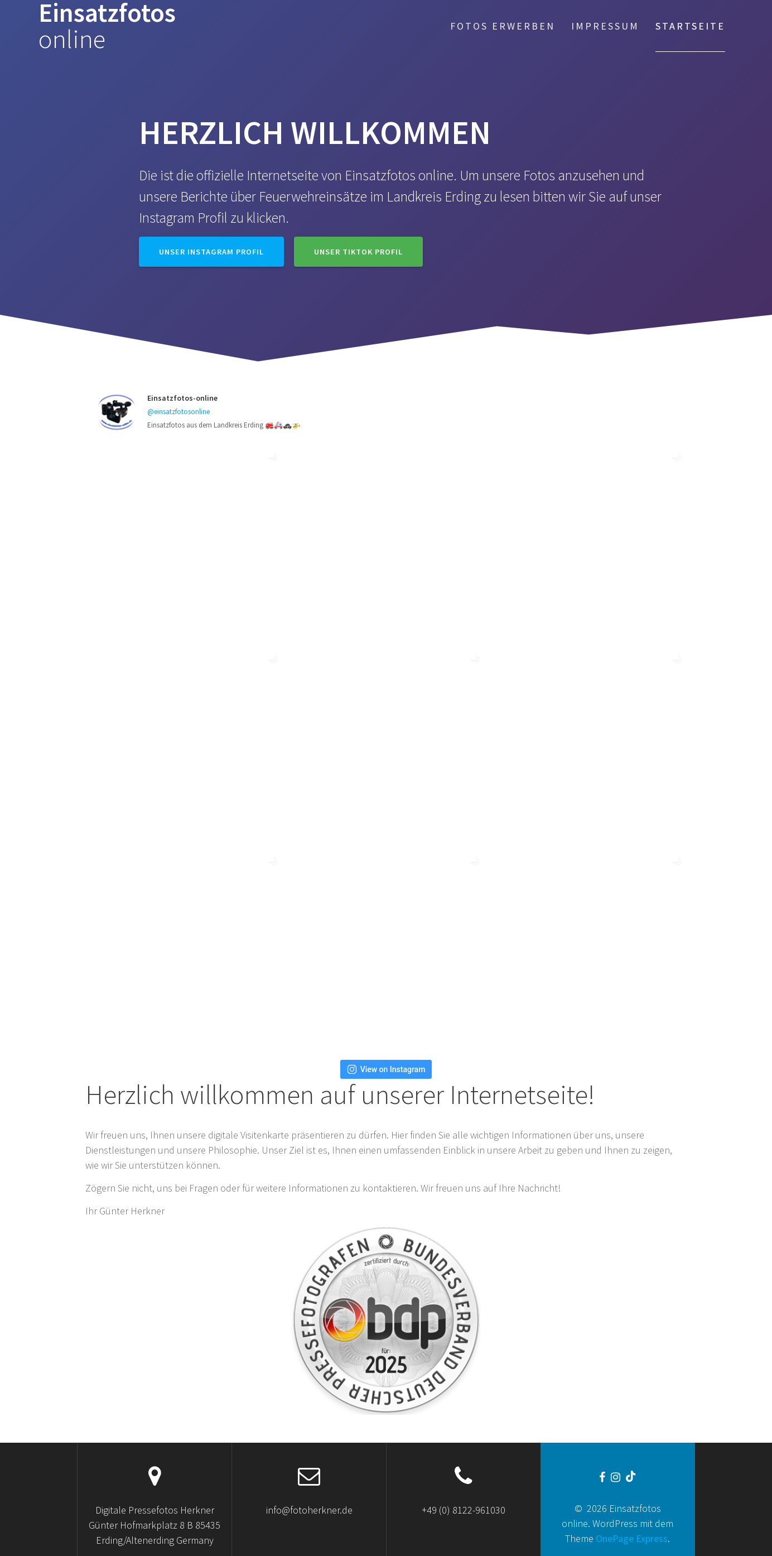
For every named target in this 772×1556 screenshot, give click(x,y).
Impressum (605, 26)
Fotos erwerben (502, 26)
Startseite (690, 26)
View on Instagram (386, 1069)
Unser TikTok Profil (358, 252)
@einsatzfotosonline (178, 411)
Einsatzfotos (107, 26)
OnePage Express (632, 1538)
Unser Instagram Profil (211, 252)
